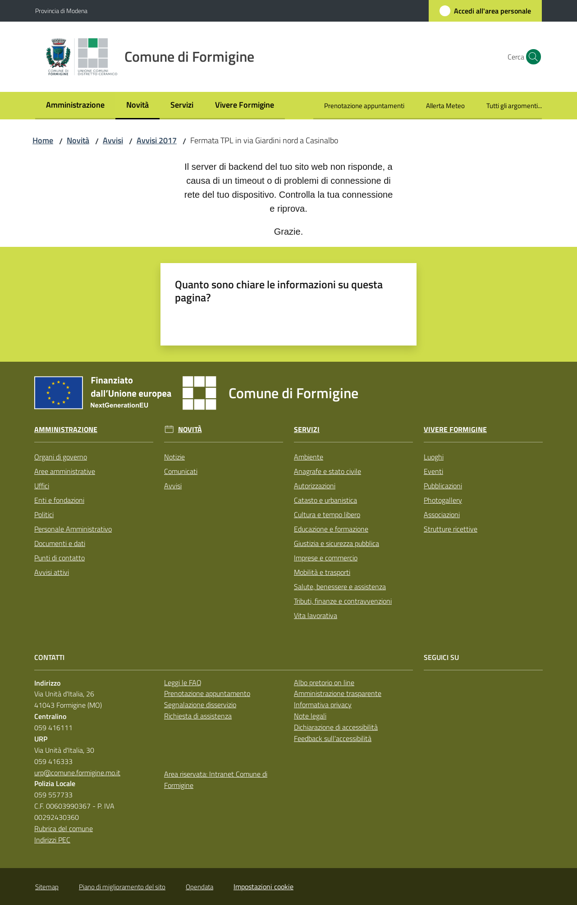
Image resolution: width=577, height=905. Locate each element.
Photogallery (443, 500)
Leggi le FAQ (182, 682)
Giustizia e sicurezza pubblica (336, 543)
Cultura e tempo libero (327, 514)
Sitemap (47, 887)
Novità (78, 140)
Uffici (41, 485)
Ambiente (308, 456)
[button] (531, 57)
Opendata (199, 887)
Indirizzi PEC (52, 839)
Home (42, 140)
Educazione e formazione (331, 528)
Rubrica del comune (63, 828)
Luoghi (434, 456)
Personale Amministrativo (73, 528)
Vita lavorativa (315, 615)
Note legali (310, 715)
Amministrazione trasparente (337, 693)
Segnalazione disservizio (200, 704)
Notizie (174, 456)
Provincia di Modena (61, 10)
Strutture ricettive (450, 528)
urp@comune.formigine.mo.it (77, 772)
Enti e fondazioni (59, 500)
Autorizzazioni (314, 485)
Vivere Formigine (455, 429)
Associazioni (442, 514)
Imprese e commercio (325, 557)
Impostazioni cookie (263, 886)
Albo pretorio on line (324, 682)
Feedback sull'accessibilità (332, 738)
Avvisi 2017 (157, 140)
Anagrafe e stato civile (327, 471)
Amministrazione (65, 429)
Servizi (307, 429)
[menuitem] (75, 105)
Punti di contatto (59, 557)
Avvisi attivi (51, 572)
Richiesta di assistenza (198, 715)
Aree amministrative (64, 471)
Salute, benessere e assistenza (340, 586)
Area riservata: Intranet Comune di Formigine (215, 780)
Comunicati (180, 471)
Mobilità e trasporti (322, 572)
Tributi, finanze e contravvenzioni (343, 601)
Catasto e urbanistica (325, 500)
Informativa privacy (323, 704)
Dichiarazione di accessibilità (336, 727)
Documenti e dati (59, 543)
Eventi (433, 471)
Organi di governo (60, 456)
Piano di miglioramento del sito (122, 887)
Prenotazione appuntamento (207, 693)
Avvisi (113, 140)
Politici (44, 514)
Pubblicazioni (443, 485)
